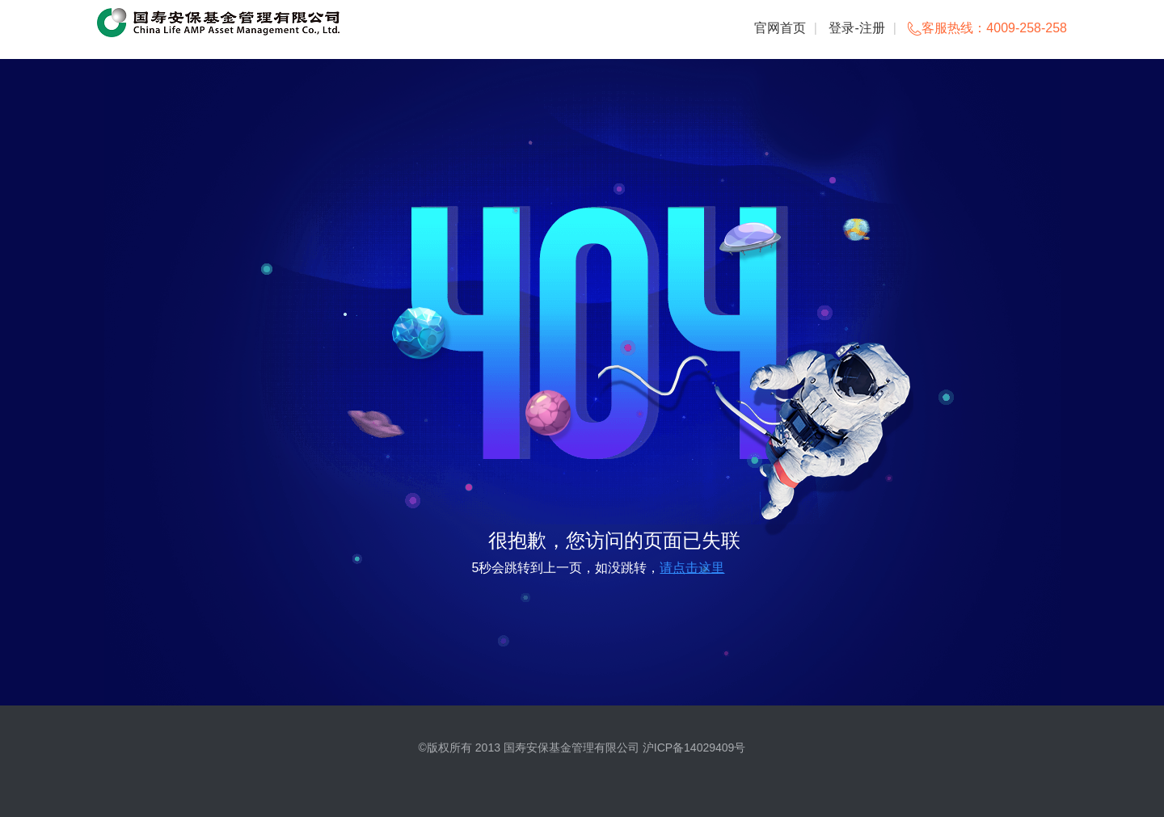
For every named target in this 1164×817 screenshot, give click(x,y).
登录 (841, 28)
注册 (872, 28)
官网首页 (780, 28)
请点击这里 (692, 568)
